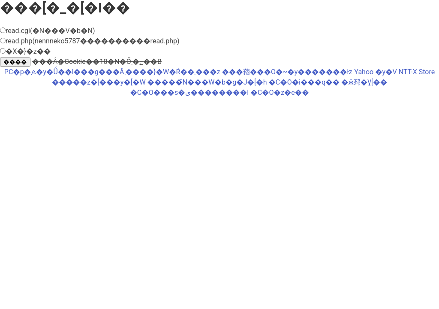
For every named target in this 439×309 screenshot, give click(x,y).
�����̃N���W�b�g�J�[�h (207, 82)
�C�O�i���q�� (304, 82)
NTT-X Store (417, 72)
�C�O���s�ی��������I (189, 92)
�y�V (386, 72)
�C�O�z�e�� (279, 92)
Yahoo (363, 72)
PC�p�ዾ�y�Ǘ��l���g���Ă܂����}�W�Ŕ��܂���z (112, 72)
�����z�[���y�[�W (99, 82)
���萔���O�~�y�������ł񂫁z (287, 72)
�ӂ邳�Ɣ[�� (364, 82)
